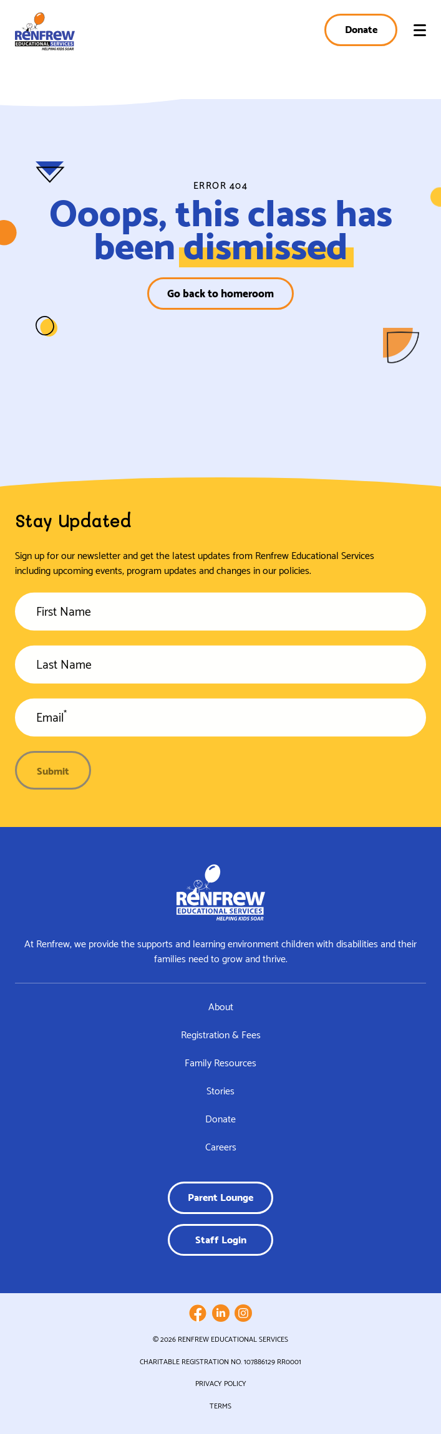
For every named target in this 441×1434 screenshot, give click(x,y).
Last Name (64, 668)
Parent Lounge (220, 1196)
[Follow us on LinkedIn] (221, 1313)
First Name (63, 615)
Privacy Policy (220, 1383)
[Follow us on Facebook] (197, 1313)
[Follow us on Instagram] (243, 1313)
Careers (220, 1146)
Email (51, 721)
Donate (361, 28)
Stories (220, 1090)
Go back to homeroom (220, 293)
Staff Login (220, 1238)
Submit (53, 770)
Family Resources (220, 1062)
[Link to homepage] (45, 31)
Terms (220, 1405)
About (220, 1006)
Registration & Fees (221, 1034)
